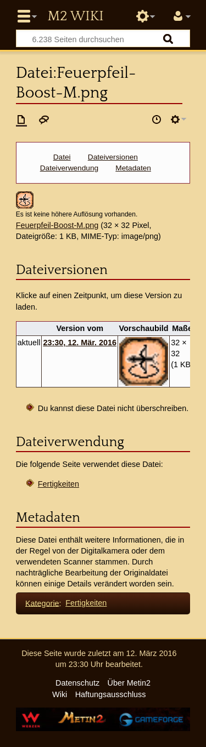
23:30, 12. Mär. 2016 (79, 342)
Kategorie (42, 602)
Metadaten (133, 168)
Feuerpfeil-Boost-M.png (57, 225)
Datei (62, 157)
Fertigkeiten (58, 484)
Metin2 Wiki (75, 16)
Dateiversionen (113, 157)
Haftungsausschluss (110, 694)
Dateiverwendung (69, 168)
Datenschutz (77, 682)
